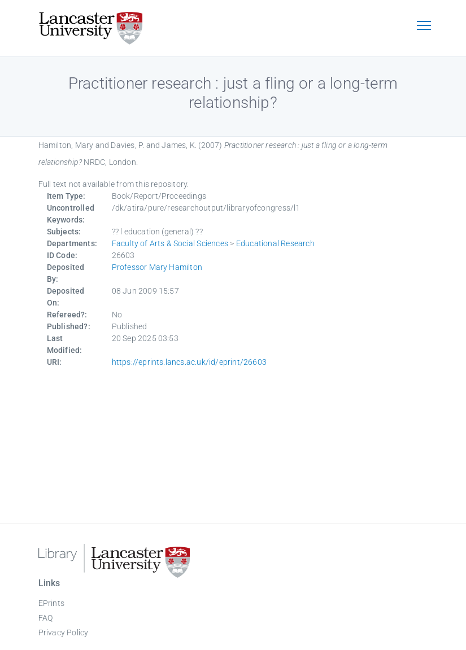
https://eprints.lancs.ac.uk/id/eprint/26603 (189, 362)
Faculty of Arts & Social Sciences (170, 243)
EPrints (51, 603)
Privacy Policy (63, 632)
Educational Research (275, 243)
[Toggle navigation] (424, 26)
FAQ (45, 617)
